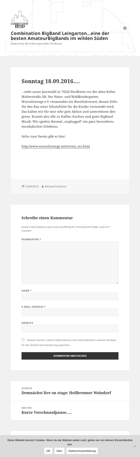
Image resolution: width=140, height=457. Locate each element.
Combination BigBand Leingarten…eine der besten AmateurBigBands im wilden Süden (60, 35)
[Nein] (135, 446)
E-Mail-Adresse (34, 307)
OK (48, 450)
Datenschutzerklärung (82, 450)
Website (27, 323)
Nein (59, 450)
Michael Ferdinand (55, 186)
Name (27, 290)
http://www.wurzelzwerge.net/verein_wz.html (56, 146)
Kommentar (31, 239)
